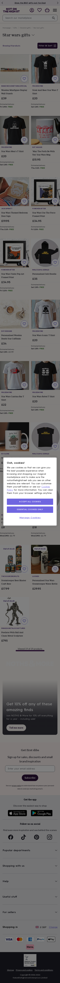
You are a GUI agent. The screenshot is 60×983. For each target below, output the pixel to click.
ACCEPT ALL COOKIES (30, 502)
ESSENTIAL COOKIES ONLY (30, 509)
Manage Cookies (30, 517)
